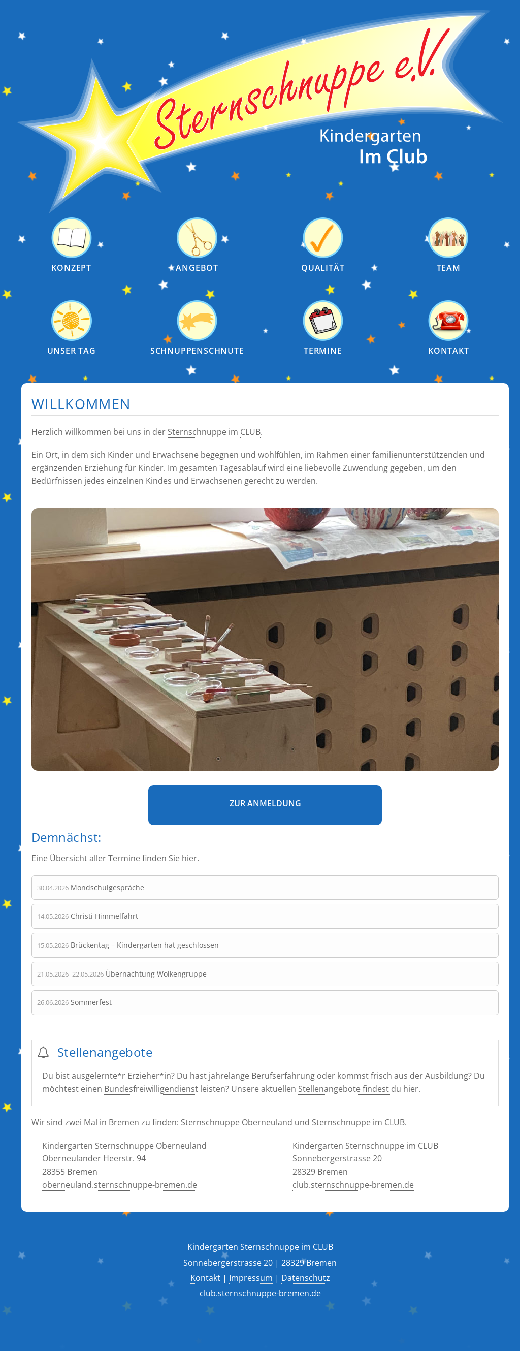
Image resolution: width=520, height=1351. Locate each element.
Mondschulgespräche (107, 887)
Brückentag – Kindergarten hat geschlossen (145, 945)
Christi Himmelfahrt (104, 916)
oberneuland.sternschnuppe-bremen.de (119, 1184)
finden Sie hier (169, 858)
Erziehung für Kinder (124, 468)
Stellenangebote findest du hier (358, 1088)
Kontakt (205, 1277)
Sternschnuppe (197, 431)
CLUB (250, 431)
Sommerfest (91, 1002)
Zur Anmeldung (265, 803)
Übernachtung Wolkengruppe (156, 974)
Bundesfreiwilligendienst (151, 1088)
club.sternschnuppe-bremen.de (353, 1184)
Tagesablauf (242, 468)
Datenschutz (305, 1277)
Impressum (251, 1277)
